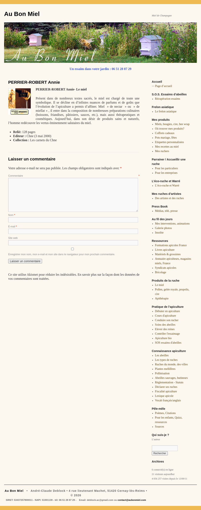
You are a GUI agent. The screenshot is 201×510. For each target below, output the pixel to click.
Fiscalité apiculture (166, 391)
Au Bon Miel (22, 13)
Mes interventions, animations (172, 223)
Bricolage (160, 272)
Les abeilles (162, 355)
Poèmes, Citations (165, 413)
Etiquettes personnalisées (169, 142)
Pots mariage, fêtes (166, 137)
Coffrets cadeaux (165, 133)
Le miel (81, 89)
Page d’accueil (163, 86)
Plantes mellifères (165, 368)
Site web (13, 238)
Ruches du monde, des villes (171, 364)
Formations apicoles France (171, 245)
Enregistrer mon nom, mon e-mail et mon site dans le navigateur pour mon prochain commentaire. (61, 254)
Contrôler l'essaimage (167, 333)
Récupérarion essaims (167, 98)
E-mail (12, 226)
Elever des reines (165, 329)
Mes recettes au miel (167, 146)
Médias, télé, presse (166, 210)
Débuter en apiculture (167, 311)
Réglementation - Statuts (169, 382)
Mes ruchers (162, 151)
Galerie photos (163, 228)
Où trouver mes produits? (169, 128)
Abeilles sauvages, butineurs (171, 377)
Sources (159, 426)
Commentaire (73, 175)
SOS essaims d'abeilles (168, 342)
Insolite (159, 232)
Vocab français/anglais (168, 400)
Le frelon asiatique (166, 111)
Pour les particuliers (166, 168)
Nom (11, 215)
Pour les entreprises (166, 172)
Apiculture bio (163, 338)
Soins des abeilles (165, 324)
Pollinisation (162, 373)
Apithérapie (162, 298)
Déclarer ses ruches (166, 386)
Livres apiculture (165, 249)
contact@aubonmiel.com (132, 500)
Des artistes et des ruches (169, 198)
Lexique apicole (164, 395)
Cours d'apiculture (165, 315)
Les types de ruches (166, 359)
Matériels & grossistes (168, 254)
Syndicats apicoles (165, 267)
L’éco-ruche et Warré (167, 185)
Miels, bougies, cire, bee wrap (172, 124)
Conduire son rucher (166, 320)
